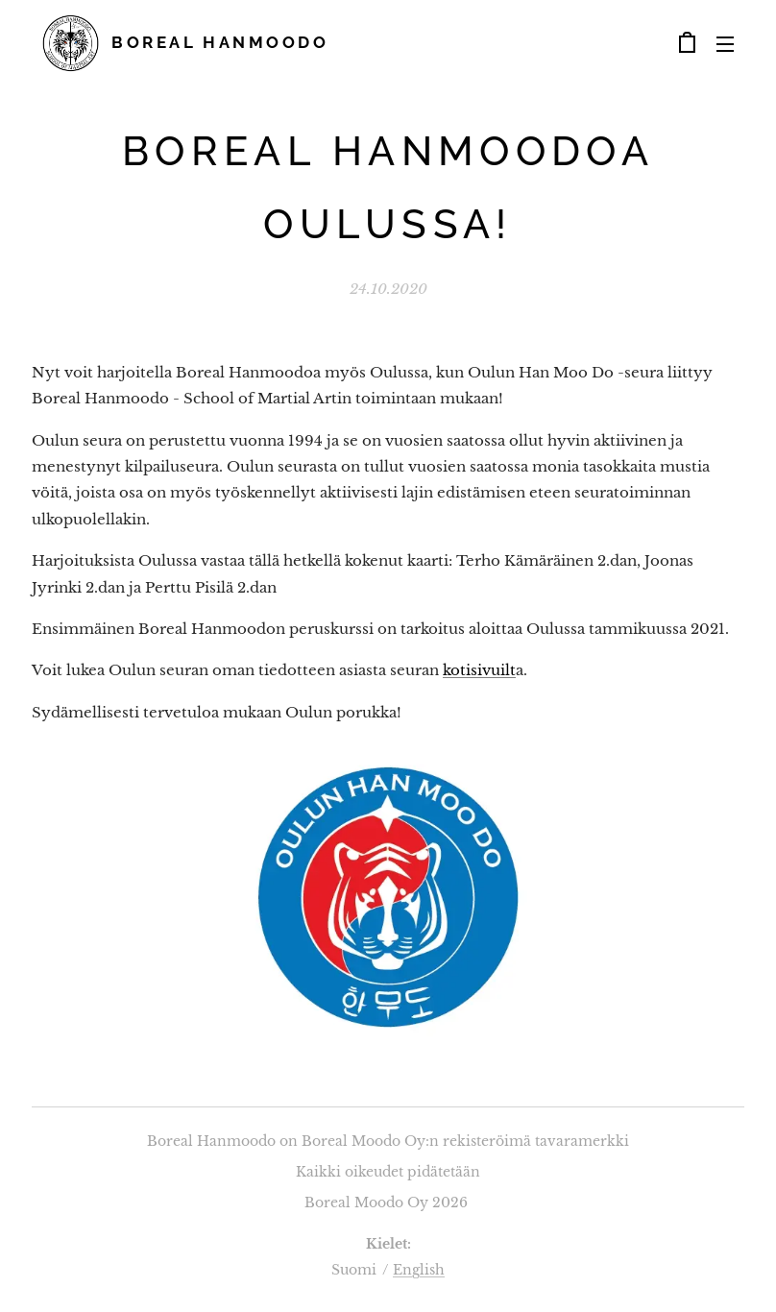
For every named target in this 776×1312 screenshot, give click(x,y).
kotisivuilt (479, 670)
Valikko (725, 44)
